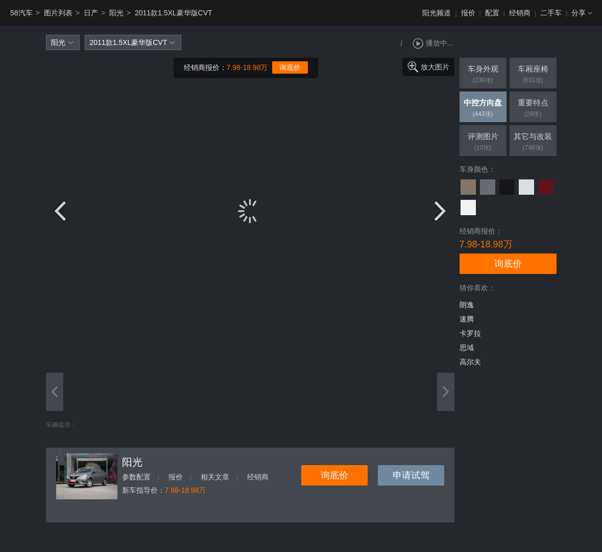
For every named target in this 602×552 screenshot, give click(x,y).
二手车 (551, 13)
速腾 (467, 319)
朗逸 (467, 305)
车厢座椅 (533, 75)
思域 (467, 347)
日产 (91, 13)
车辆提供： (61, 424)
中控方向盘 (483, 109)
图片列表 (58, 13)
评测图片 (483, 142)
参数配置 (136, 477)
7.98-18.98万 (247, 67)
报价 (468, 13)
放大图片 (435, 67)
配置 (492, 13)
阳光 (116, 13)
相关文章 (215, 477)
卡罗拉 (470, 333)
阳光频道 (436, 13)
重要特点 (533, 109)
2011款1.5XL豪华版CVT (173, 13)
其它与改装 (533, 142)
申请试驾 (411, 475)
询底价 (290, 67)
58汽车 (21, 13)
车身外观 (483, 75)
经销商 (520, 13)
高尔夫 (470, 362)
